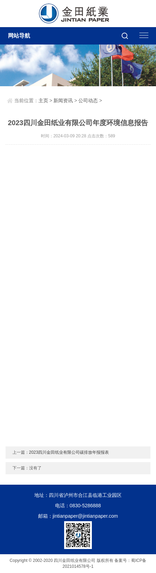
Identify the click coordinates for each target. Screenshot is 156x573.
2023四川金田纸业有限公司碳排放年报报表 (69, 452)
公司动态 (88, 100)
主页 (43, 100)
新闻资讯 (63, 100)
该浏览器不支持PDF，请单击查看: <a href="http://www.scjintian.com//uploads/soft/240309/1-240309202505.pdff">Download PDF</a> (78, 297)
